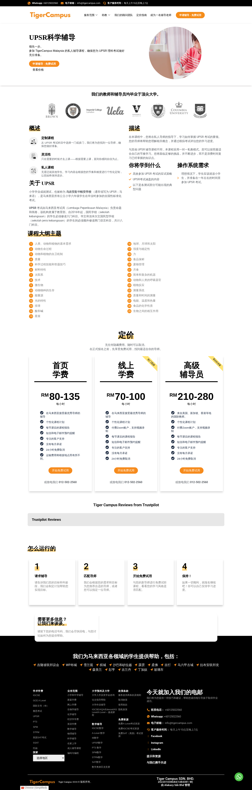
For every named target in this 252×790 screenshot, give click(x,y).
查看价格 (38, 69)
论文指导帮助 (99, 699)
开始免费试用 (60, 470)
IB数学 (95, 738)
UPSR (36, 716)
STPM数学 (97, 757)
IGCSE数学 (97, 728)
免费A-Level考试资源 (129, 723)
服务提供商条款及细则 (129, 695)
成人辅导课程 (74, 748)
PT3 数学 (96, 747)
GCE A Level (39, 700)
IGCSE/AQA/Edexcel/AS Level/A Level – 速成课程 (103, 712)
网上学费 (71, 704)
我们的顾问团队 (123, 15)
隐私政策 (122, 709)
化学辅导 (71, 714)
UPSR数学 (97, 742)
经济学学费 (73, 719)
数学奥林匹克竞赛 (101, 767)
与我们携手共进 (156, 762)
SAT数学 (96, 762)
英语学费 (71, 724)
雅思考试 (37, 711)
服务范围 (91, 15)
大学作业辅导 (99, 704)
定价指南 (141, 15)
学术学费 (38, 691)
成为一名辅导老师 (160, 15)
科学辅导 (71, 738)
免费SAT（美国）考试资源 (130, 734)
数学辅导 (71, 729)
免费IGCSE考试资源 (128, 728)
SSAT (36, 742)
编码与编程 (73, 753)
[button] (27, 529)
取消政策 (122, 699)
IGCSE (36, 695)
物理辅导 (71, 733)
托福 (35, 748)
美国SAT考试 (39, 737)
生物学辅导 (73, 709)
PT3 (35, 721)
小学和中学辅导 (75, 695)
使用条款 (122, 704)
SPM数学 (96, 752)
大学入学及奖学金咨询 (103, 695)
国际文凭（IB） (41, 705)
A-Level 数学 (98, 733)
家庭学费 (71, 699)
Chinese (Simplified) (34, 787)
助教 (106, 15)
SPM (35, 727)
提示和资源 (154, 756)
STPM (36, 732)
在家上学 (71, 743)
